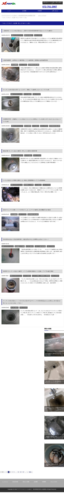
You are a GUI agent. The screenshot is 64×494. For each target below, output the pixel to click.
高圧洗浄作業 (15, 481)
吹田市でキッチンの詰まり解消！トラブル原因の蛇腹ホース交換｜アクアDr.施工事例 (28, 271)
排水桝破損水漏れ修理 (34, 64)
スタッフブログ (38, 35)
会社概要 (24, 10)
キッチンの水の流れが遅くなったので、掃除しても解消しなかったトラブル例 (26, 89)
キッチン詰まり (27, 94)
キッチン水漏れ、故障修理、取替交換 (41, 275)
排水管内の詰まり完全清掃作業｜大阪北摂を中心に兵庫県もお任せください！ (26, 239)
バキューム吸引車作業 (40, 246)
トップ (8, 10)
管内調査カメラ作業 (28, 184)
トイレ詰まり (36, 125)
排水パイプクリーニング (17, 35)
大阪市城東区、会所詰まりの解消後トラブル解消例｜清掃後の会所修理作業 (25, 60)
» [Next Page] (27, 472)
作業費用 (40, 10)
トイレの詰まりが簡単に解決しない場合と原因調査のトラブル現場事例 (24, 180)
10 (18, 472)
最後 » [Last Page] (30, 472)
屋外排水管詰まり (29, 35)
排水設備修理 (15, 64)
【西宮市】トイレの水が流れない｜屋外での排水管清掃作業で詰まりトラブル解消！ (28, 30)
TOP (18, 15)
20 (20, 472)
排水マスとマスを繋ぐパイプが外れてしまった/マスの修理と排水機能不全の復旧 (27, 210)
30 (23, 472)
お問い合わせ (55, 10)
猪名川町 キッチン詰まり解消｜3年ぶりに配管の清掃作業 (20, 151)
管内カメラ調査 (26, 481)
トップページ (5, 481)
